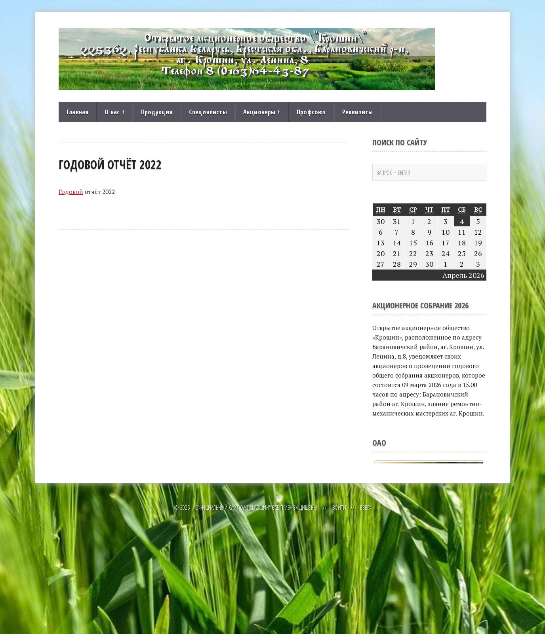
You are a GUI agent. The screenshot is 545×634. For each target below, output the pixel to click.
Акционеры (261, 112)
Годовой (71, 192)
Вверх (365, 621)
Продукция (157, 112)
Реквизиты (357, 112)
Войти (339, 621)
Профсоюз (311, 112)
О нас (114, 112)
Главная (77, 112)
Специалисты (208, 112)
